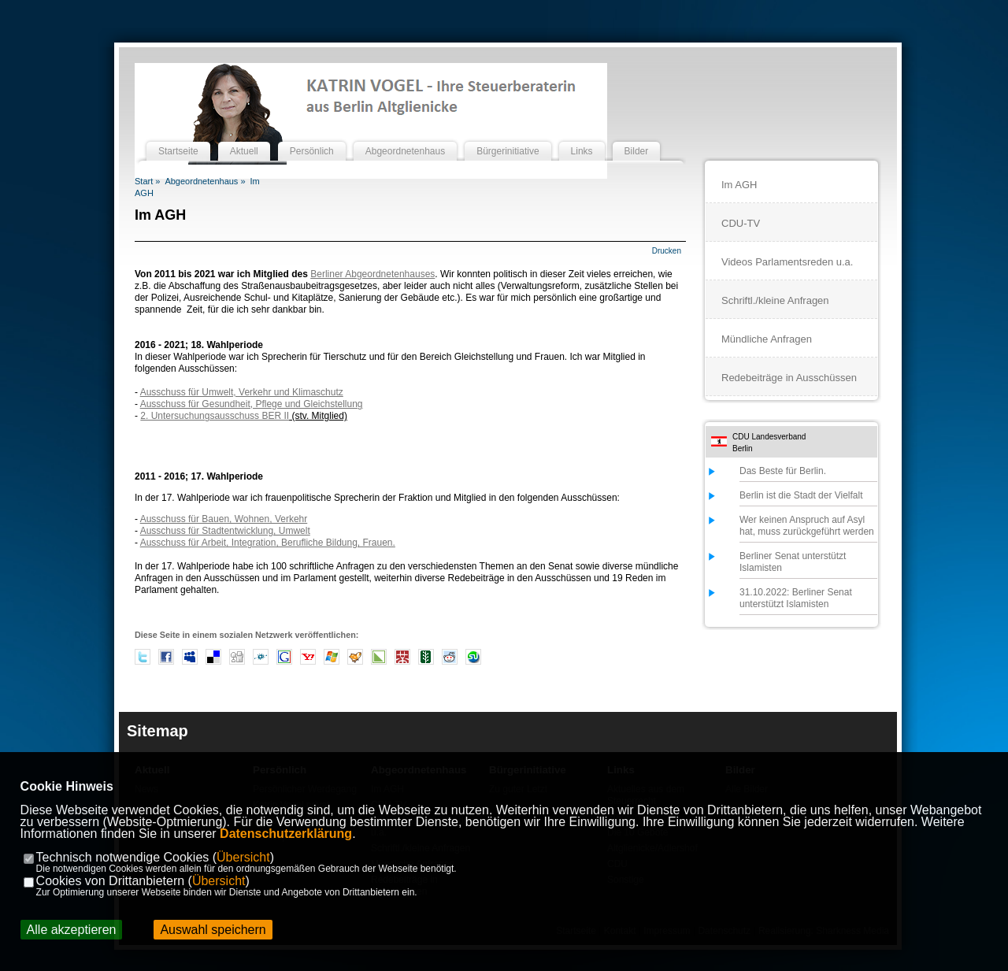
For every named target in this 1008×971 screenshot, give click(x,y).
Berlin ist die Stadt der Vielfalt (801, 495)
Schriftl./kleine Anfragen (775, 300)
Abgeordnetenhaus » (205, 181)
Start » (147, 181)
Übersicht (243, 857)
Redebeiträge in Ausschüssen (789, 378)
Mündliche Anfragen (766, 339)
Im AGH (739, 185)
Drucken (666, 250)
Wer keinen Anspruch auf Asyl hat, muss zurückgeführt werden (806, 525)
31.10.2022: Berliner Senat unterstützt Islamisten (795, 598)
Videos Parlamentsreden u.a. (787, 262)
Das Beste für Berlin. (782, 470)
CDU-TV (740, 223)
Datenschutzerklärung (286, 833)
